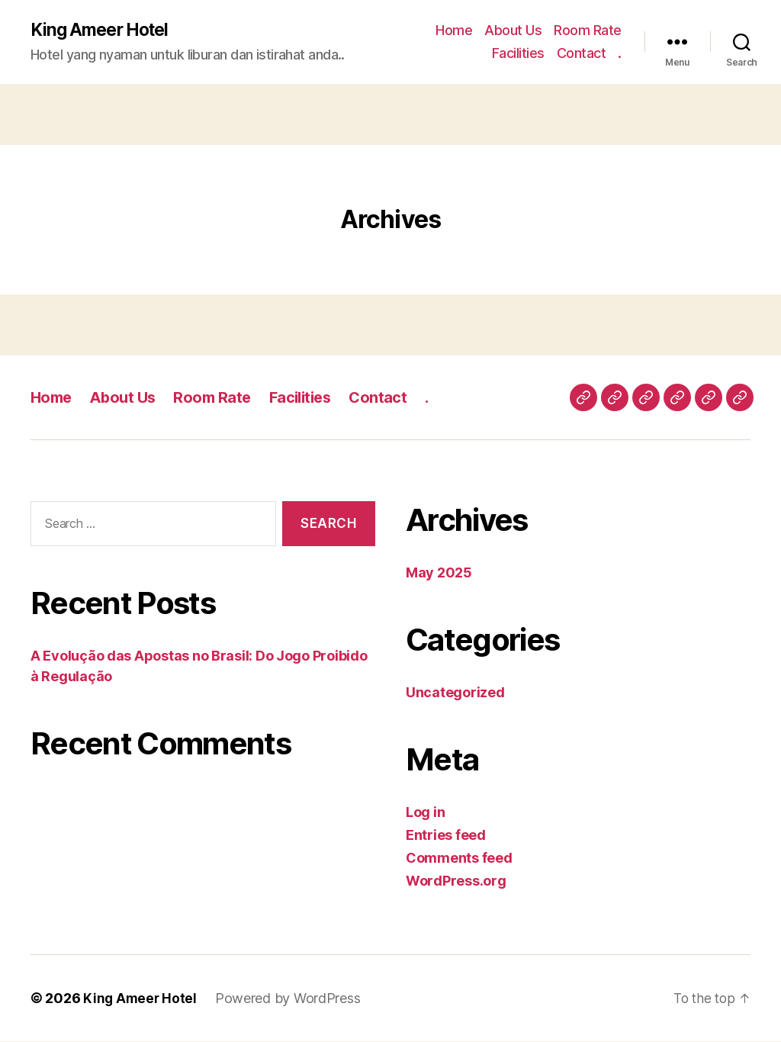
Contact (581, 54)
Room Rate (588, 31)
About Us (513, 31)
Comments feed (459, 859)
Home (453, 31)
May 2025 (439, 573)
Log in (425, 813)
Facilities (518, 54)
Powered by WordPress (290, 999)
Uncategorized (455, 693)
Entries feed (446, 836)
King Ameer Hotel (104, 30)
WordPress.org (456, 881)
